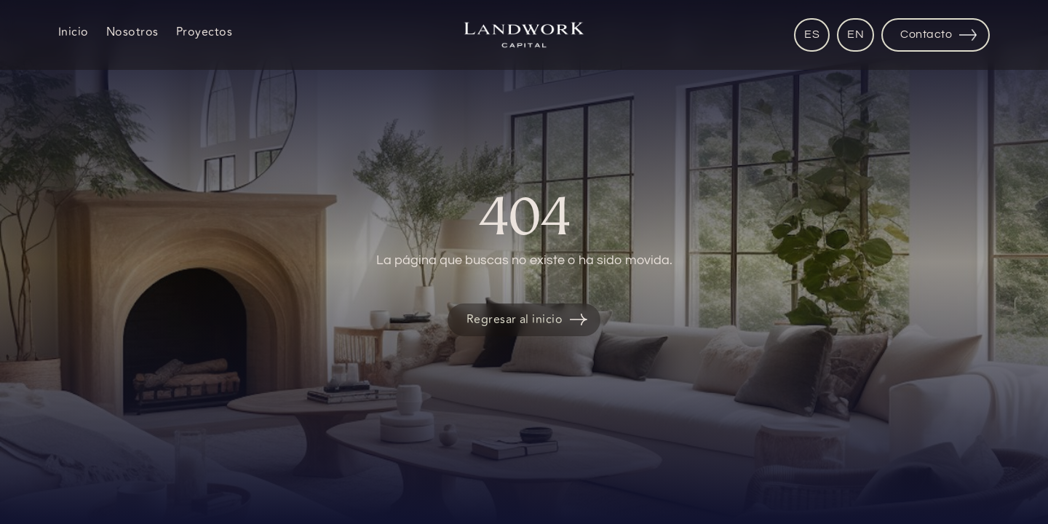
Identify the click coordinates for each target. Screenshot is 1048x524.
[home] (524, 35)
